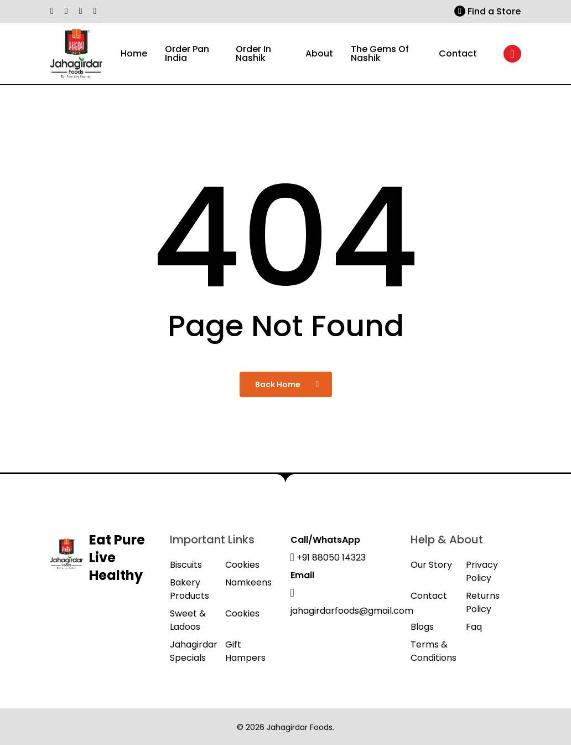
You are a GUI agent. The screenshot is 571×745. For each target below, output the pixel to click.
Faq (474, 626)
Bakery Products (189, 589)
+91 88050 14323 (328, 557)
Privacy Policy (482, 571)
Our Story (431, 564)
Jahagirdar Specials (193, 651)
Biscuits (186, 564)
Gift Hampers (245, 651)
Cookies (242, 564)
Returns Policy (483, 602)
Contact (429, 595)
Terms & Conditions (433, 651)
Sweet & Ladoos (188, 620)
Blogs (422, 626)
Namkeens (248, 582)
